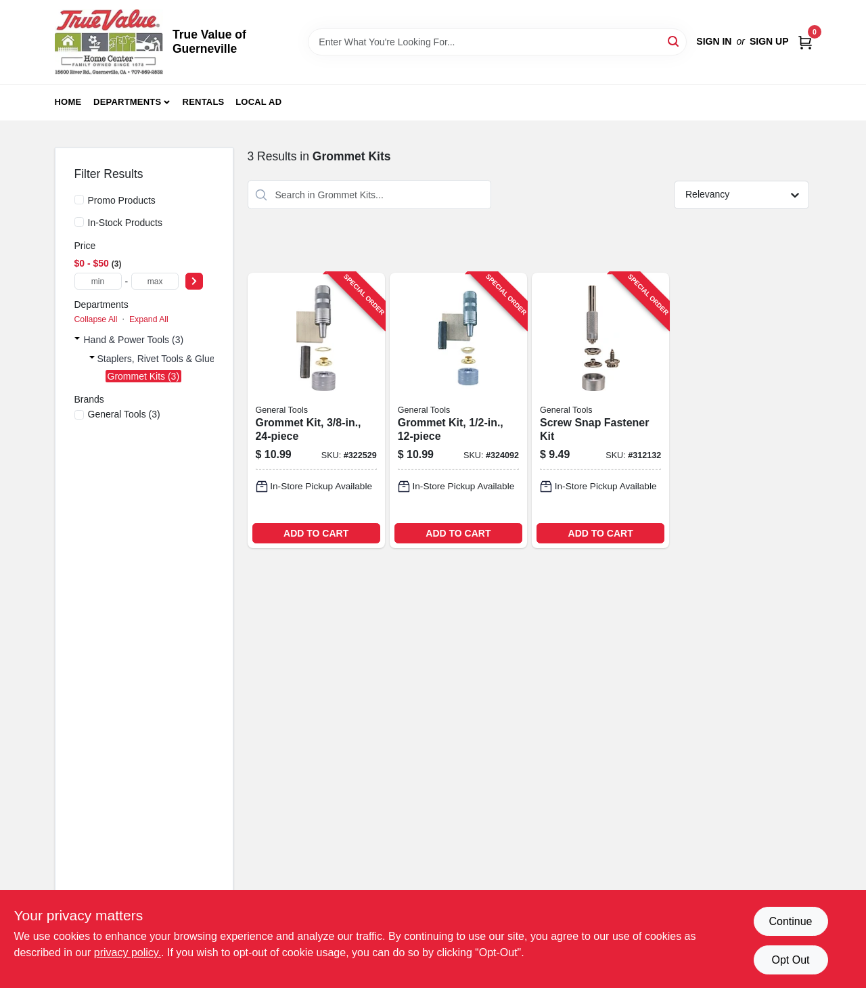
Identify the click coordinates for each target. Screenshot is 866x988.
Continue (790, 921)
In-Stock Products (125, 222)
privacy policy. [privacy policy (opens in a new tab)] (127, 952)
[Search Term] (497, 41)
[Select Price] (194, 281)
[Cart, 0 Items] (805, 42)
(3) (124, 414)
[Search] (674, 41)
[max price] (155, 281)
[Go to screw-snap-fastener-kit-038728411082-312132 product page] (600, 410)
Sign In (713, 41)
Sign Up (769, 41)
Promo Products (122, 200)
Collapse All (96, 319)
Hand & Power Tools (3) (134, 339)
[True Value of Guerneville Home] (109, 41)
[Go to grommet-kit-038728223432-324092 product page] (458, 410)
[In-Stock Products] (79, 222)
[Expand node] (77, 339)
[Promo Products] (79, 199)
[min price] (98, 281)
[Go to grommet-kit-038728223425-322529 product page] (316, 410)
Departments (127, 102)
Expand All (148, 319)
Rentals (204, 102)
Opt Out (790, 960)
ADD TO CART (315, 533)
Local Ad (258, 102)
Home (68, 102)
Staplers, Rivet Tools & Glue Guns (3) (175, 358)
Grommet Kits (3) (144, 376)
